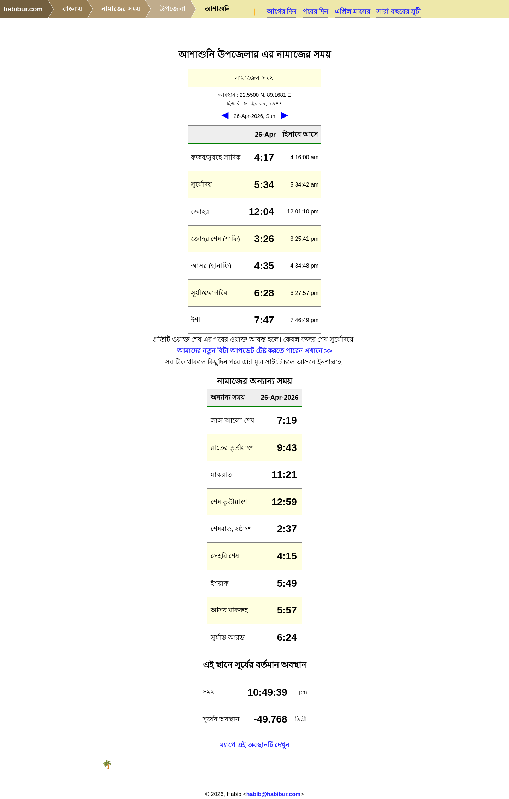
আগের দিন (281, 11)
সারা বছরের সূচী (398, 11)
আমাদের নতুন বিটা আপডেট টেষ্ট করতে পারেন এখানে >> (254, 350)
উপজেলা (172, 9)
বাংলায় (72, 9)
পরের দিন (315, 11)
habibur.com (23, 9)
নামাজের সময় (120, 9)
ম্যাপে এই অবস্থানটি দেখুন (254, 745)
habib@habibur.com (273, 794)
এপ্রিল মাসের (352, 11)
